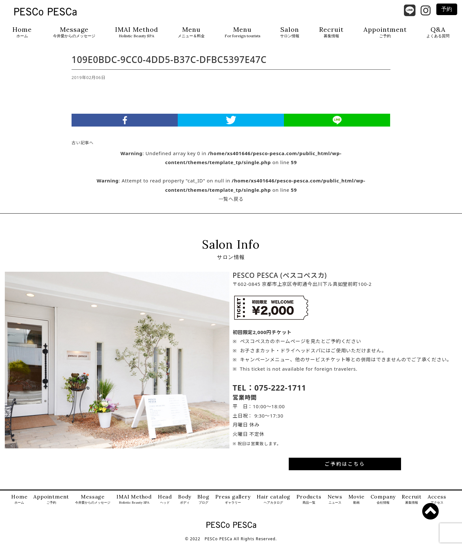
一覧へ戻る (231, 202)
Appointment (385, 32)
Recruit (331, 32)
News (335, 502)
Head (165, 502)
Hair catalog (274, 502)
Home (22, 32)
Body (184, 502)
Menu (191, 32)
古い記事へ (83, 146)
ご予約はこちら (345, 467)
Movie (356, 502)
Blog (203, 502)
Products (308, 502)
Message (74, 32)
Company (383, 502)
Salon (289, 32)
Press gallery (232, 502)
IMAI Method (136, 32)
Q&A (437, 32)
